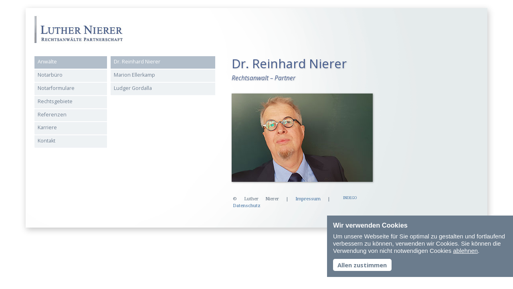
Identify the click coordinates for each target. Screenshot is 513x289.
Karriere (47, 127)
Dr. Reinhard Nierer (137, 61)
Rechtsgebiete (55, 101)
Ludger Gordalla (133, 88)
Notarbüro (50, 74)
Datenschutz (247, 205)
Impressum (308, 198)
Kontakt (46, 140)
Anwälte (47, 61)
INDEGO (350, 198)
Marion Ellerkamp (134, 74)
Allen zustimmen (362, 265)
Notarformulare (56, 88)
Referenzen (52, 114)
